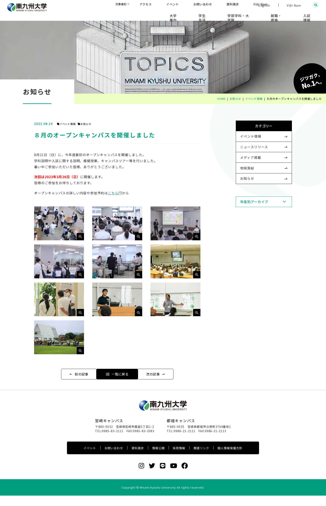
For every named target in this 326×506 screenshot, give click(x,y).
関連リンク (201, 458)
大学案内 (202, 14)
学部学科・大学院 (254, 14)
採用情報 (179, 458)
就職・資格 (286, 14)
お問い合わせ (113, 458)
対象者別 (162, 5)
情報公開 (158, 458)
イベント (90, 458)
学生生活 (224, 14)
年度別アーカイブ (247, 218)
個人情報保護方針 (229, 458)
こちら (121, 192)
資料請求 (137, 458)
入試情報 (310, 14)
